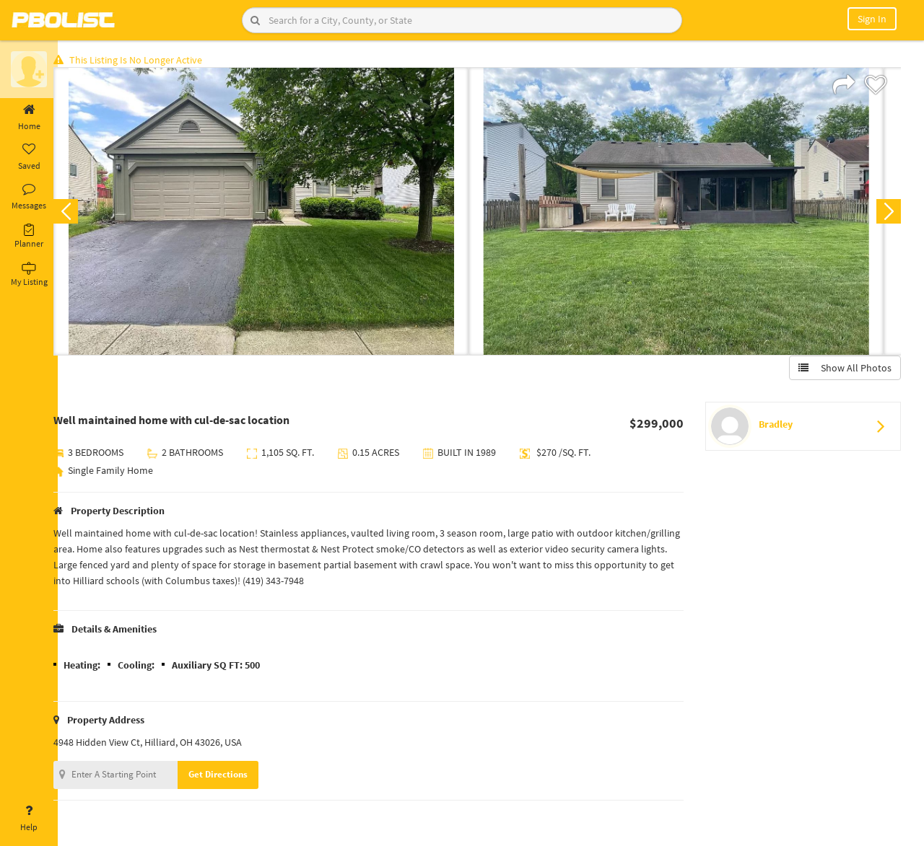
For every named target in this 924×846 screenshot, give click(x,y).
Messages (29, 197)
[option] (276, 213)
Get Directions (233, 776)
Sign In (872, 18)
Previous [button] (81, 213)
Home (29, 117)
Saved (29, 157)
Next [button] (886, 213)
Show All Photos (842, 369)
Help (29, 818)
